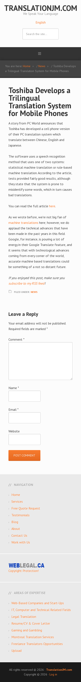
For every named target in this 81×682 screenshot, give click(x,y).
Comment (16, 339)
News (34, 292)
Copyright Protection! (23, 571)
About (15, 529)
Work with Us (20, 542)
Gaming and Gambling (26, 630)
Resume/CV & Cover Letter (30, 623)
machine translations (23, 222)
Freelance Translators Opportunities (37, 644)
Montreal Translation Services (32, 637)
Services (17, 501)
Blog (14, 522)
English (41, 22)
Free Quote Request (25, 508)
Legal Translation (23, 616)
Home (15, 495)
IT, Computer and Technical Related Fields (41, 610)
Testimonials (20, 515)
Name (13, 388)
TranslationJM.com (40, 8)
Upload (16, 650)
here (52, 206)
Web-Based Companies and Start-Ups (37, 603)
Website (14, 431)
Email (13, 409)
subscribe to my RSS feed (26, 283)
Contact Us (19, 535)
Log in (53, 674)
